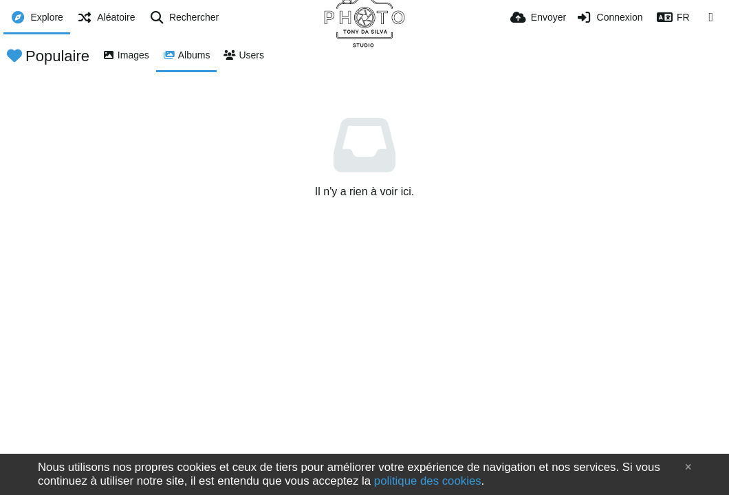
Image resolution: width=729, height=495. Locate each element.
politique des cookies (427, 480)
